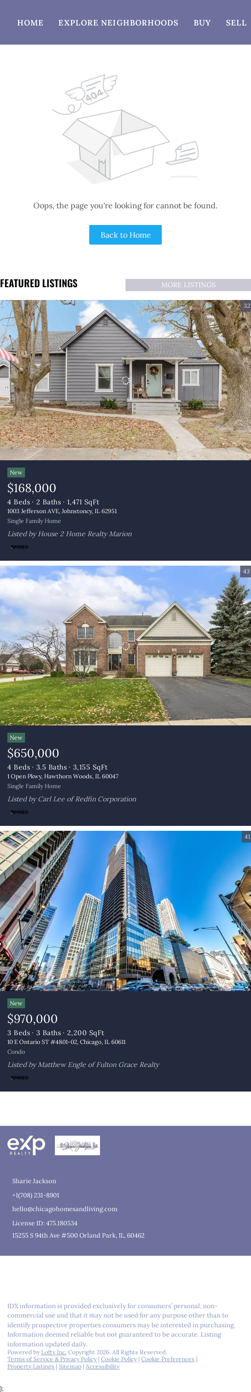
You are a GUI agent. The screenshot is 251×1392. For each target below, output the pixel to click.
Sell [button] (236, 22)
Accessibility (103, 1366)
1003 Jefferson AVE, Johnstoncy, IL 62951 (62, 511)
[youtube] (70, 1273)
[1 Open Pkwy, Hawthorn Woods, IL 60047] (125, 646)
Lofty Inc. (54, 1352)
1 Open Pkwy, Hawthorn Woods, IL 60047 (63, 776)
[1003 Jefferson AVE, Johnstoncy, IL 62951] (125, 380)
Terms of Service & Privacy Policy (52, 1359)
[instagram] (51, 1273)
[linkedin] (31, 1273)
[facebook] (11, 1273)
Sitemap (70, 1366)
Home (30, 22)
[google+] (90, 1273)
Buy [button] (202, 22)
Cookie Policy (119, 1359)
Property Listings (30, 1366)
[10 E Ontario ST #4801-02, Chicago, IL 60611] (125, 911)
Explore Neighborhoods (118, 22)
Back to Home (125, 235)
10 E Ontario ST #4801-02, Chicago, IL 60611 (66, 1041)
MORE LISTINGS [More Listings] (188, 284)
